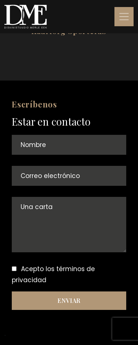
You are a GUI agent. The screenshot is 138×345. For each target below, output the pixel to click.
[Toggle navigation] (124, 16)
